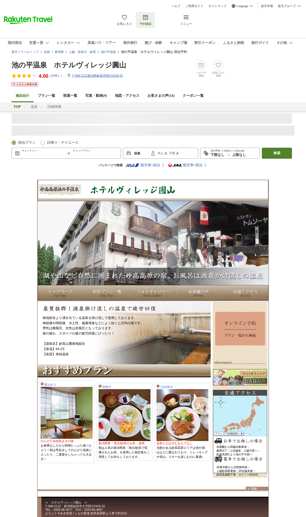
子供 (172, 153)
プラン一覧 (46, 96)
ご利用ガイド (194, 6)
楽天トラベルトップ (25, 52)
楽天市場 (267, 6)
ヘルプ (175, 6)
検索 (276, 153)
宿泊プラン (27, 142)
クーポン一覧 (193, 96)
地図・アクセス (127, 96)
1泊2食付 (166, 387)
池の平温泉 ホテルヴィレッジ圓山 (69, 65)
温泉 (34, 107)
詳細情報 (54, 107)
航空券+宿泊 (143, 165)
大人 (161, 153)
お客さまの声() (160, 96)
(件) (56, 75)
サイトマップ (217, 6)
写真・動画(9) (96, 96)
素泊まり (50, 384)
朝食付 (106, 387)
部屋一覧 (70, 96)
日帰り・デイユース (63, 142)
